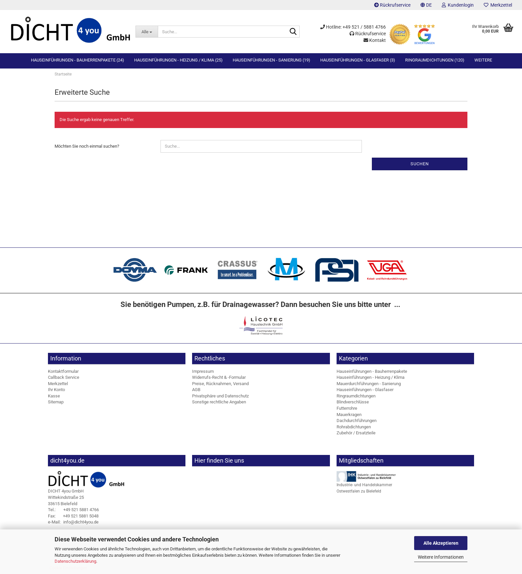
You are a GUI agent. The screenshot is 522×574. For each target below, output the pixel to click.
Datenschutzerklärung (75, 561)
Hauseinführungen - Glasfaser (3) (357, 60)
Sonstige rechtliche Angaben (219, 403)
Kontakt (375, 40)
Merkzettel (498, 5)
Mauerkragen (349, 416)
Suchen (419, 165)
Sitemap (56, 403)
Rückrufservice (392, 5)
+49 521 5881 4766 (73, 511)
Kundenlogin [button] (458, 5)
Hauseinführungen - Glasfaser (365, 391)
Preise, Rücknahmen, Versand (220, 385)
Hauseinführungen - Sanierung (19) (271, 60)
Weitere (483, 60)
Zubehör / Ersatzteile (356, 434)
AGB (196, 391)
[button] (426, 5)
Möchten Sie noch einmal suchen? (87, 147)
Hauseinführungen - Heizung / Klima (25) (178, 60)
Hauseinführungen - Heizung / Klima (370, 379)
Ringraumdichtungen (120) (434, 60)
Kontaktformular (63, 372)
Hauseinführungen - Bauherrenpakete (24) (77, 60)
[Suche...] (146, 32)
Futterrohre (347, 410)
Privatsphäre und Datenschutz (220, 397)
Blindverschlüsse (353, 403)
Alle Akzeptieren (440, 543)
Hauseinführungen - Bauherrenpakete (372, 372)
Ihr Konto (56, 391)
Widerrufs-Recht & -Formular (219, 379)
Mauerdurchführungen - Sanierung (369, 385)
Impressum (203, 372)
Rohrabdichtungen (354, 428)
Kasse (54, 397)
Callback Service (63, 379)
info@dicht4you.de (73, 523)
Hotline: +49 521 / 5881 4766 (353, 27)
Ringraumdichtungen (356, 397)
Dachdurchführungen (357, 422)
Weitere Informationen (441, 557)
